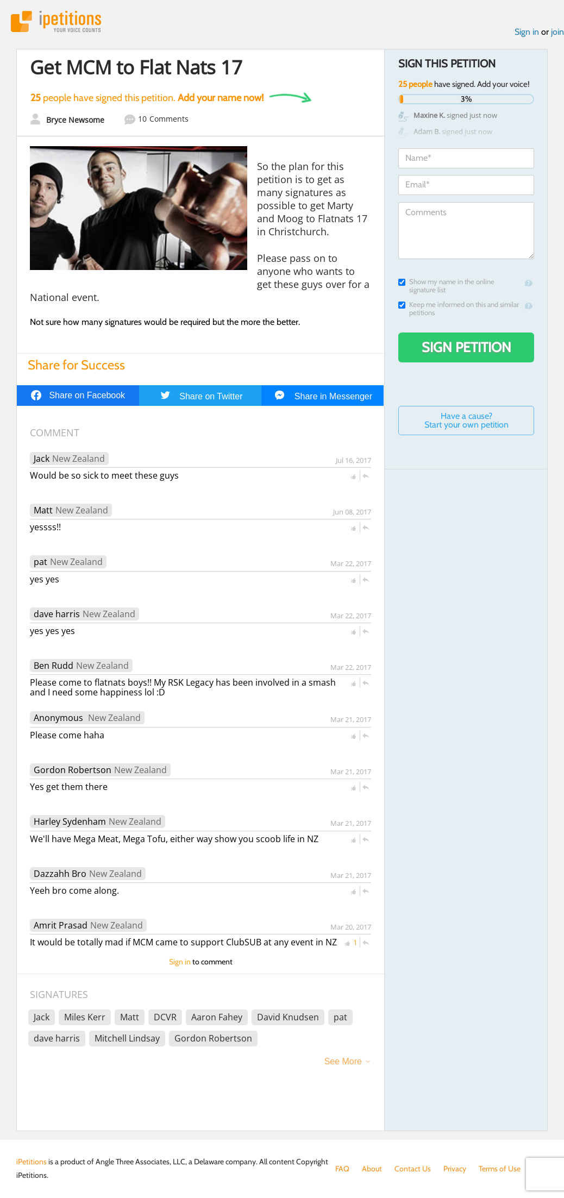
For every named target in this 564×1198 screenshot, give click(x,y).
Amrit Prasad (60, 925)
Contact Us (412, 1169)
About (372, 1169)
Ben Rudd (53, 665)
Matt (43, 510)
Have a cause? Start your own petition (466, 420)
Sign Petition (466, 347)
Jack (41, 458)
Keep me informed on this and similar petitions (458, 308)
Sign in (527, 32)
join (557, 32)
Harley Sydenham (70, 821)
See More (343, 1061)
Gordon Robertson (72, 770)
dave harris (57, 614)
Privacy (454, 1169)
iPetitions (56, 21)
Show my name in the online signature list (446, 286)
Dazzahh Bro (60, 873)
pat (40, 561)
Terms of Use (500, 1169)
